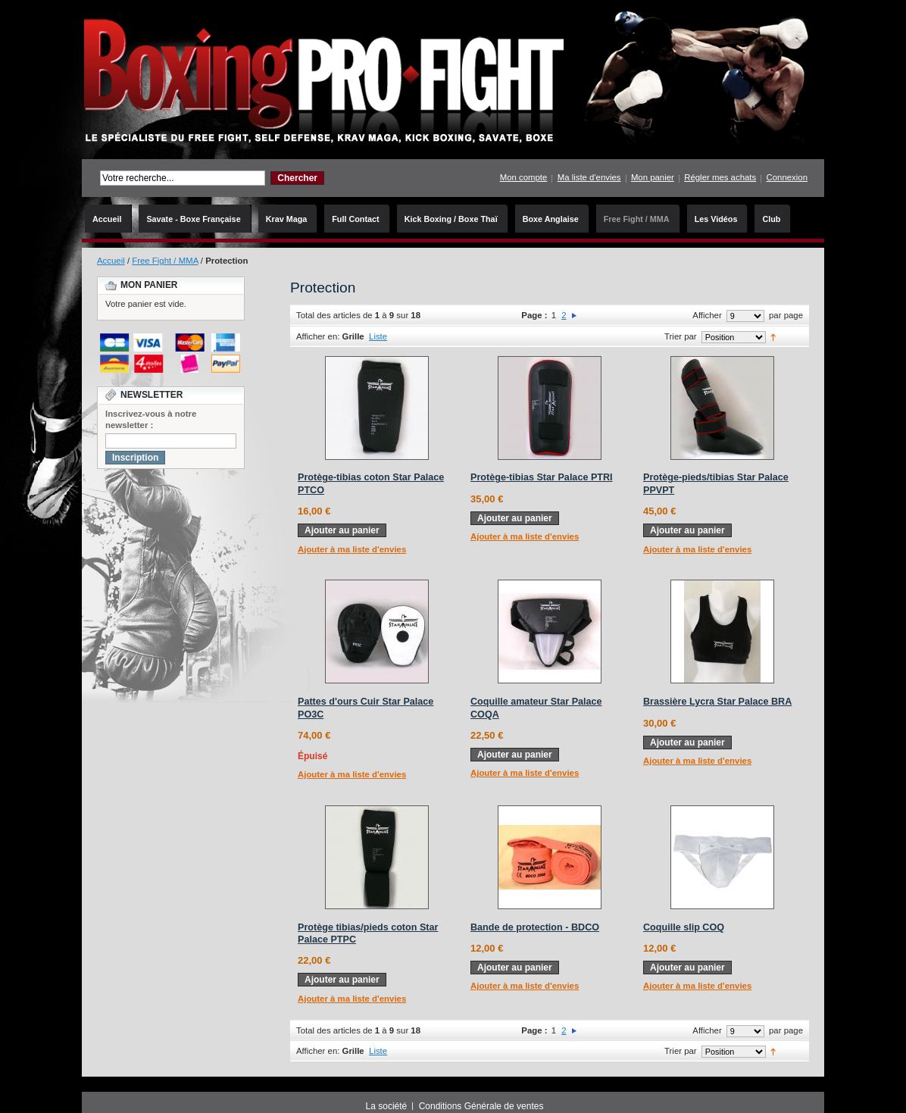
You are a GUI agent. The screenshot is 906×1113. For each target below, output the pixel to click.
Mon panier (652, 177)
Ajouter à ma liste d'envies (352, 549)
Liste (378, 336)
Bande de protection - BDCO (534, 927)
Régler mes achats (720, 177)
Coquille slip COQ (683, 927)
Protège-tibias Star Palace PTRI (541, 477)
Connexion (787, 177)
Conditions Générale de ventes (481, 1106)
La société (387, 1106)
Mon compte (524, 177)
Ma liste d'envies (589, 177)
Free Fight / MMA (165, 260)
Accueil (111, 260)
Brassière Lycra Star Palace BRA (717, 701)
